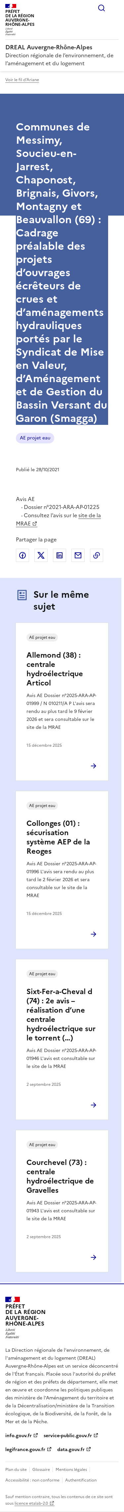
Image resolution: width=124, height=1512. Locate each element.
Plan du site (16, 1470)
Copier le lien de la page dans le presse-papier (96, 555)
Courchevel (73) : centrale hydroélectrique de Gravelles (60, 1176)
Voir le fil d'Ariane (22, 80)
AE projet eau (35, 437)
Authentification (81, 1480)
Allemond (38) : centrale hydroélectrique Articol (54, 669)
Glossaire (41, 1470)
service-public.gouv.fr (68, 1435)
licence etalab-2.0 (31, 1503)
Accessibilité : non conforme (32, 1480)
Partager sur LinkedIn (59, 555)
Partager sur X (41, 555)
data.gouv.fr (71, 1449)
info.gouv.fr (18, 1435)
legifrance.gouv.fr (25, 1449)
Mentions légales (71, 1470)
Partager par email (78, 555)
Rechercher (101, 8)
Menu (114, 8)
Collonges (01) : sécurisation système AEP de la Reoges (58, 837)
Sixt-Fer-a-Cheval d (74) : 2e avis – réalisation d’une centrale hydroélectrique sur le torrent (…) (61, 1014)
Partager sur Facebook (22, 555)
